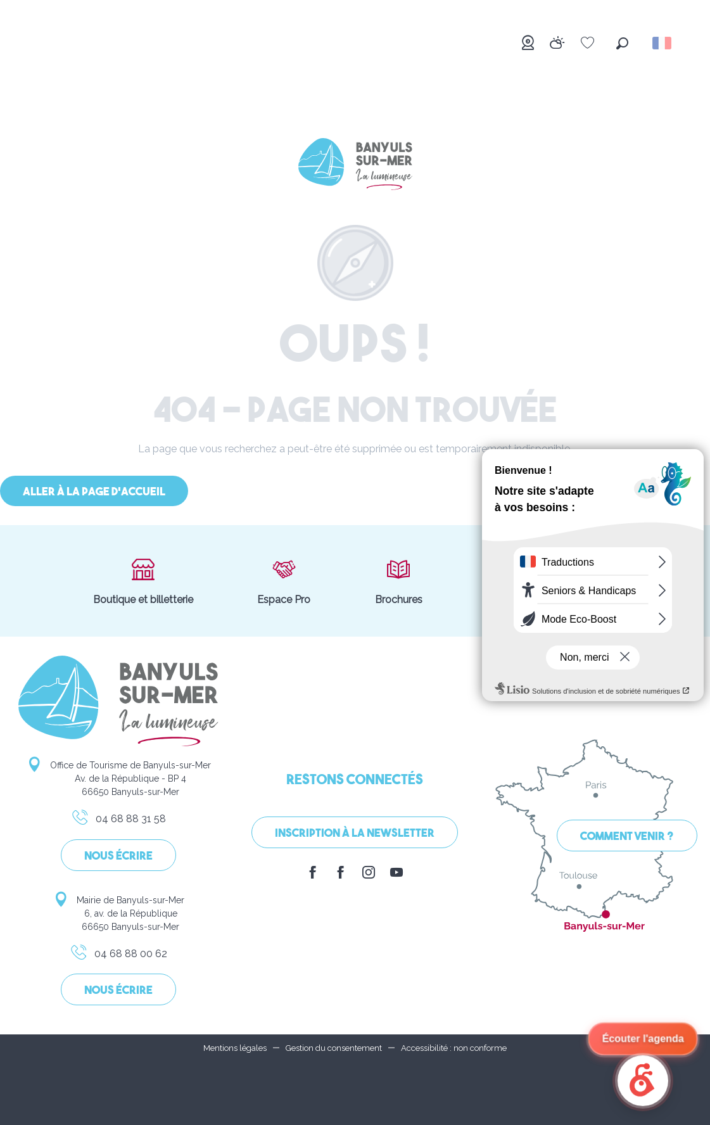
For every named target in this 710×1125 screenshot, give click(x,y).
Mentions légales (235, 1048)
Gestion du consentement (334, 1048)
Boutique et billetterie (143, 581)
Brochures (398, 581)
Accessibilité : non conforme (454, 1048)
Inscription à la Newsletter (354, 834)
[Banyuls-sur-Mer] (355, 166)
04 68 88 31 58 (118, 820)
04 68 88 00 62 (118, 955)
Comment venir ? (627, 837)
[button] (622, 43)
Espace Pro (283, 581)
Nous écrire (118, 857)
